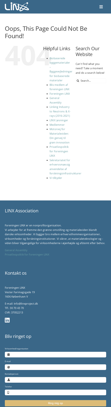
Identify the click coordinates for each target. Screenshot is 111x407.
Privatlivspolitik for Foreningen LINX (59, 151)
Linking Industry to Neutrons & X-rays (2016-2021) (60, 111)
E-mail (8, 361)
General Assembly (16, 250)
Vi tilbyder (56, 178)
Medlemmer (57, 125)
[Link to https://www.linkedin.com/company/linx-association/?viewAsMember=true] (54, 320)
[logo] (17, 3)
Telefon (8, 386)
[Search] (78, 80)
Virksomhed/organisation (16, 348)
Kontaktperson (11, 374)
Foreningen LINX (60, 93)
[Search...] (91, 80)
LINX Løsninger (59, 120)
